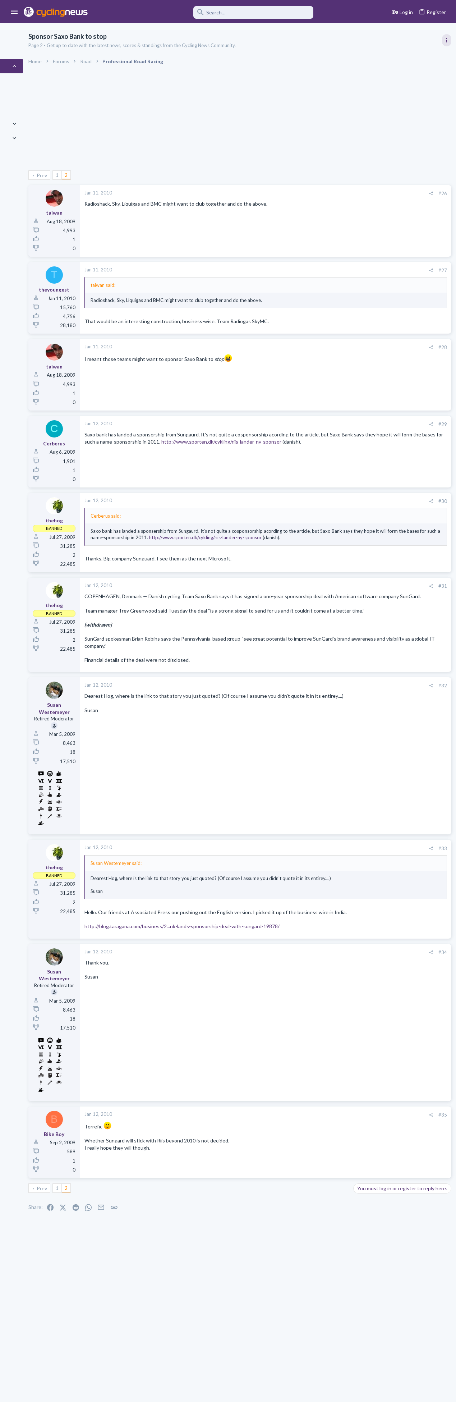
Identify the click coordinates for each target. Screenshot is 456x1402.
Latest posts (358, 671)
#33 (325, 881)
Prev (96, 175)
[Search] (205, 12)
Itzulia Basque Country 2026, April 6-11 (398, 446)
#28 (325, 347)
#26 (325, 193)
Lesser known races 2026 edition (391, 714)
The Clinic (364, 790)
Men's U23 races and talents (386, 742)
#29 (325, 424)
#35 (325, 1168)
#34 (325, 1005)
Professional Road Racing (380, 432)
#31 (325, 597)
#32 (325, 718)
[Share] (313, 193)
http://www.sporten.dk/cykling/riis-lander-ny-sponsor (260, 448)
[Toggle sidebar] (444, 40)
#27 (325, 270)
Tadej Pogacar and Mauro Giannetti (393, 770)
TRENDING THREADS (365, 390)
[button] (14, 12)
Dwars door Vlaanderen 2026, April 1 (395, 633)
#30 (325, 501)
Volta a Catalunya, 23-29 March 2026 (395, 480)
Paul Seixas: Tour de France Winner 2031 (400, 805)
